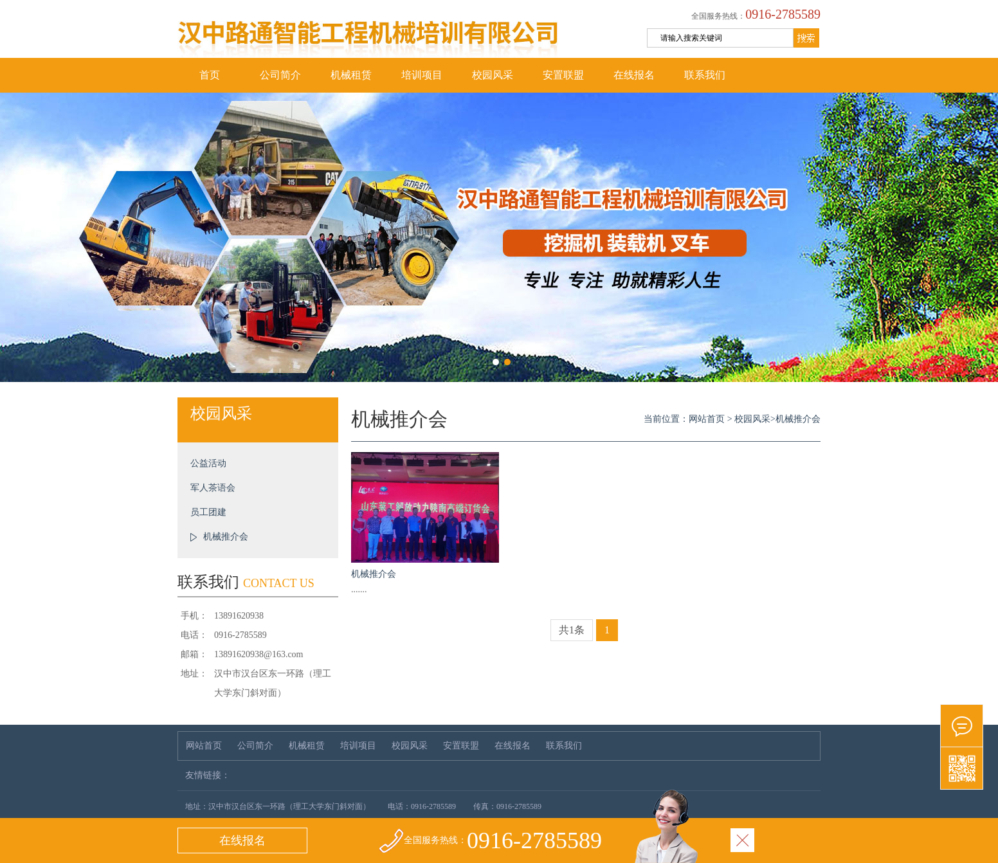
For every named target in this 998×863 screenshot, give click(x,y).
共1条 (572, 629)
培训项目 (421, 74)
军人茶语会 (212, 488)
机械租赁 (351, 74)
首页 (209, 74)
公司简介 (280, 74)
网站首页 (707, 419)
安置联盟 (563, 74)
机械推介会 (225, 536)
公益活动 (208, 463)
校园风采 (492, 74)
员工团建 (208, 512)
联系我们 (704, 74)
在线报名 (634, 74)
